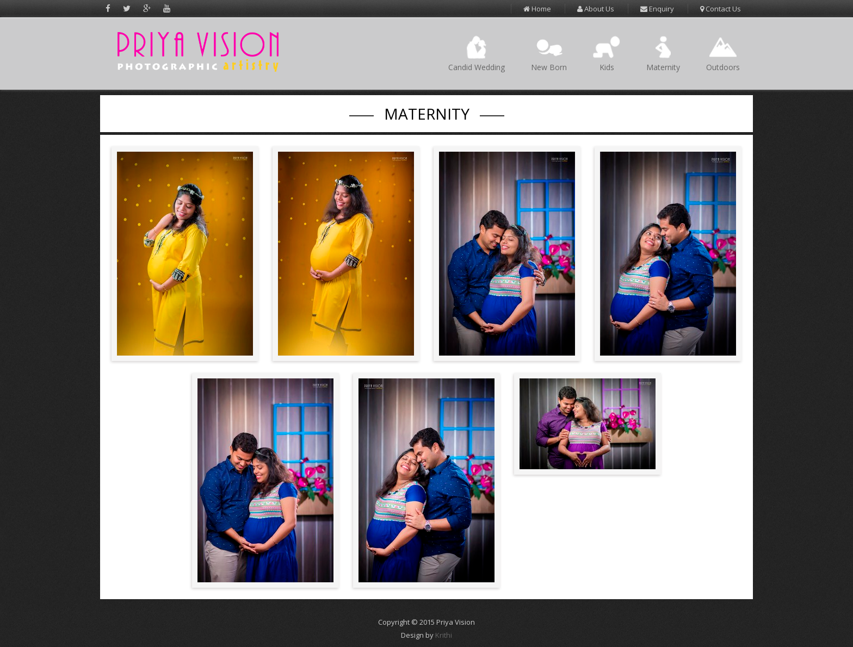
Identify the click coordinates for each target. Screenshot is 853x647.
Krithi (443, 635)
